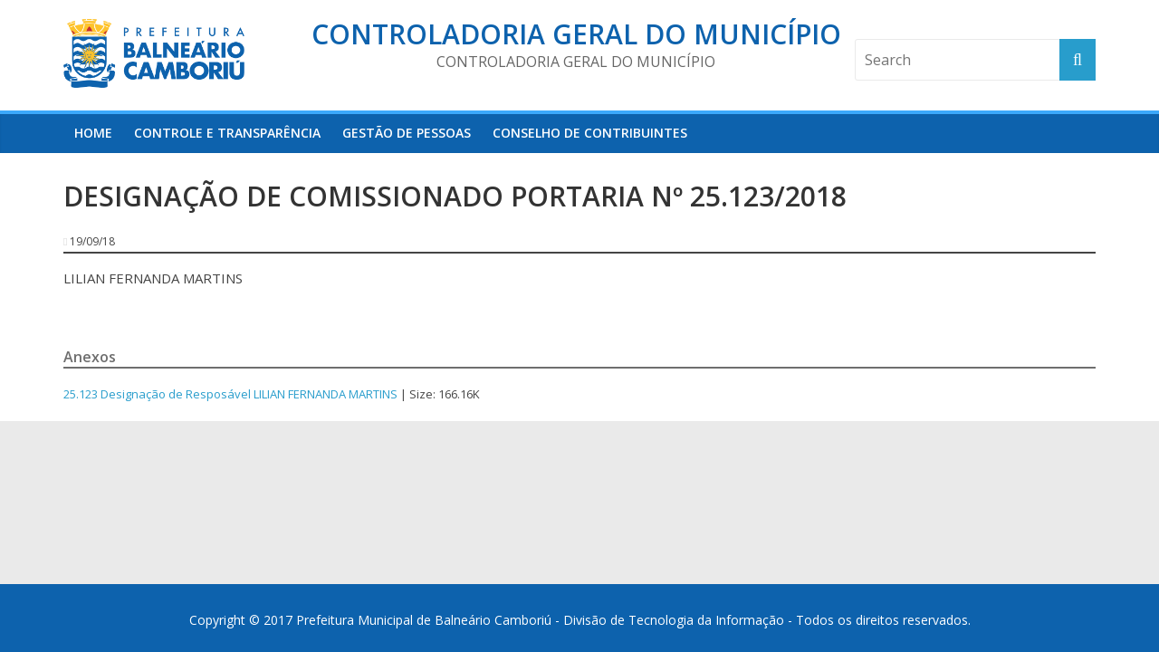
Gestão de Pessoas (406, 132)
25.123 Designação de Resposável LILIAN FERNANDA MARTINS (230, 394)
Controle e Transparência (227, 132)
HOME (93, 132)
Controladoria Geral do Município (576, 34)
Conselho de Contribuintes (590, 132)
